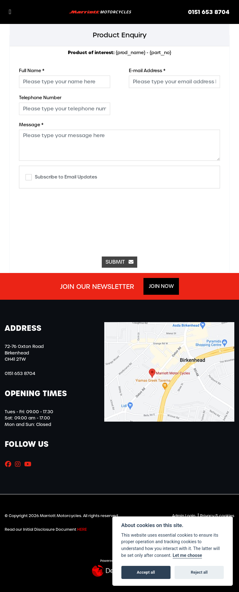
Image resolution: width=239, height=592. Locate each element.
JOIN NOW (161, 286)
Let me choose (187, 555)
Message (31, 124)
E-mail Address (147, 70)
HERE (82, 529)
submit (119, 262)
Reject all (199, 572)
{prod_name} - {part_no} (119, 52)
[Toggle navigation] (10, 11)
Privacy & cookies (217, 515)
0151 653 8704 (208, 12)
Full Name (31, 70)
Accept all (146, 572)
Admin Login (183, 515)
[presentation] (119, 219)
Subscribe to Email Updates (61, 177)
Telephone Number (40, 97)
